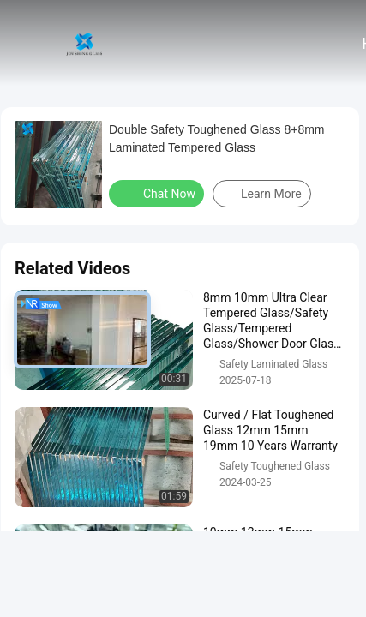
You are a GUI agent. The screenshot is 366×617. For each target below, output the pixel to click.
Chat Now (158, 192)
